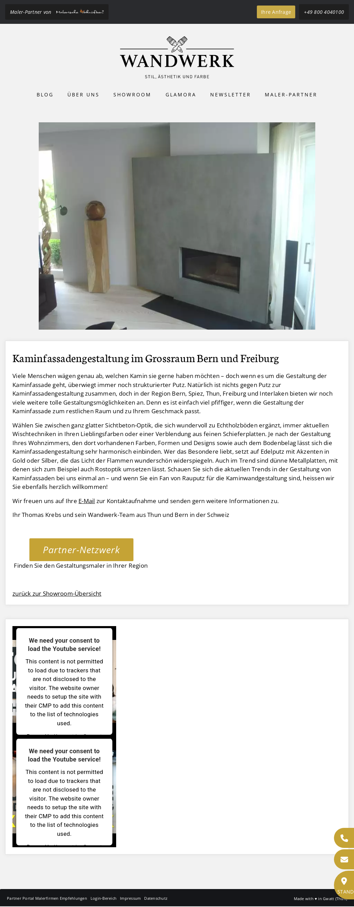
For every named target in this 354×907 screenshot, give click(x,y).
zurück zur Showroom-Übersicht (56, 593)
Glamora (181, 94)
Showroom (132, 94)
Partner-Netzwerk (81, 549)
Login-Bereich (104, 898)
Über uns (83, 94)
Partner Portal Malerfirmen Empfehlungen (47, 898)
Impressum (130, 898)
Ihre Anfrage (276, 12)
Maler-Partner (291, 94)
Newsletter (230, 94)
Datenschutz (155, 898)
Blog (45, 94)
